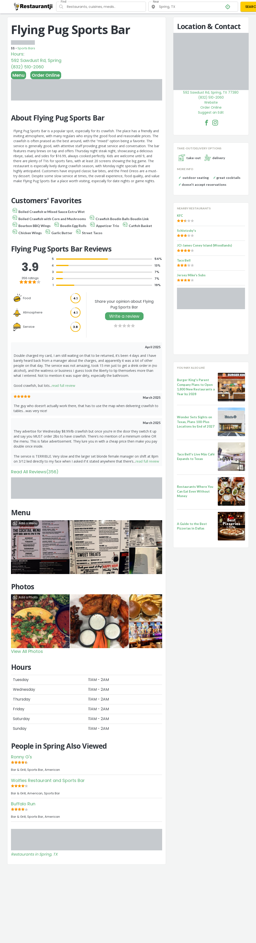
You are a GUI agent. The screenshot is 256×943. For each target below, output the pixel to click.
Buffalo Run (23, 804)
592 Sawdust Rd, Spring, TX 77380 (211, 92)
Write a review (124, 316)
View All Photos (27, 651)
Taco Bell (184, 260)
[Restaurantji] (33, 6)
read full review (63, 385)
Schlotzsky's (186, 230)
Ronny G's (21, 757)
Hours (17, 54)
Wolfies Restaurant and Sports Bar (48, 780)
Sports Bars (26, 48)
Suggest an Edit (211, 112)
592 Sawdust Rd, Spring (36, 60)
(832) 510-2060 (27, 67)
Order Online (46, 75)
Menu (18, 75)
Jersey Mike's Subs (191, 275)
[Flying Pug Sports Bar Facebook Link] (206, 123)
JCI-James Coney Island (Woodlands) (204, 245)
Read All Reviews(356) (35, 472)
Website (211, 102)
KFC (180, 215)
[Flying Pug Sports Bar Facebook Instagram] (215, 123)
